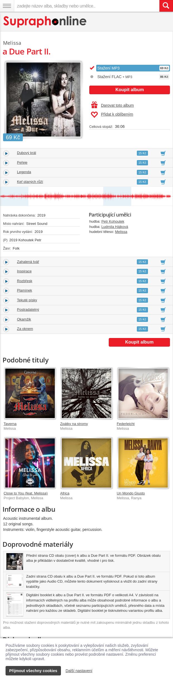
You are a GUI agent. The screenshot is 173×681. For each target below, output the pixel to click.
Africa (64, 493)
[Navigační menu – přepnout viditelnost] (7, 6)
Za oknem (25, 329)
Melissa (121, 232)
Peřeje (22, 162)
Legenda (24, 172)
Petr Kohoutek (112, 221)
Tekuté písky (27, 300)
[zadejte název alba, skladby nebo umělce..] (86, 6)
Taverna (10, 424)
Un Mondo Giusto (131, 493)
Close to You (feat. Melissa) (26, 493)
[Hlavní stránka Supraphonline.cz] (45, 22)
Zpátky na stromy (74, 424)
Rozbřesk (24, 281)
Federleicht (126, 424)
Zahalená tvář (28, 262)
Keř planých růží (30, 182)
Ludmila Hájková (114, 227)
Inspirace (24, 271)
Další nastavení (79, 670)
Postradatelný (28, 309)
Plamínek (24, 290)
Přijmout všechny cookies (33, 670)
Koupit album (129, 89)
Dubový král (26, 153)
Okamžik (24, 319)
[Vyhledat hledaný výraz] (166, 6)
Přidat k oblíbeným (112, 114)
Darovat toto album (112, 105)
